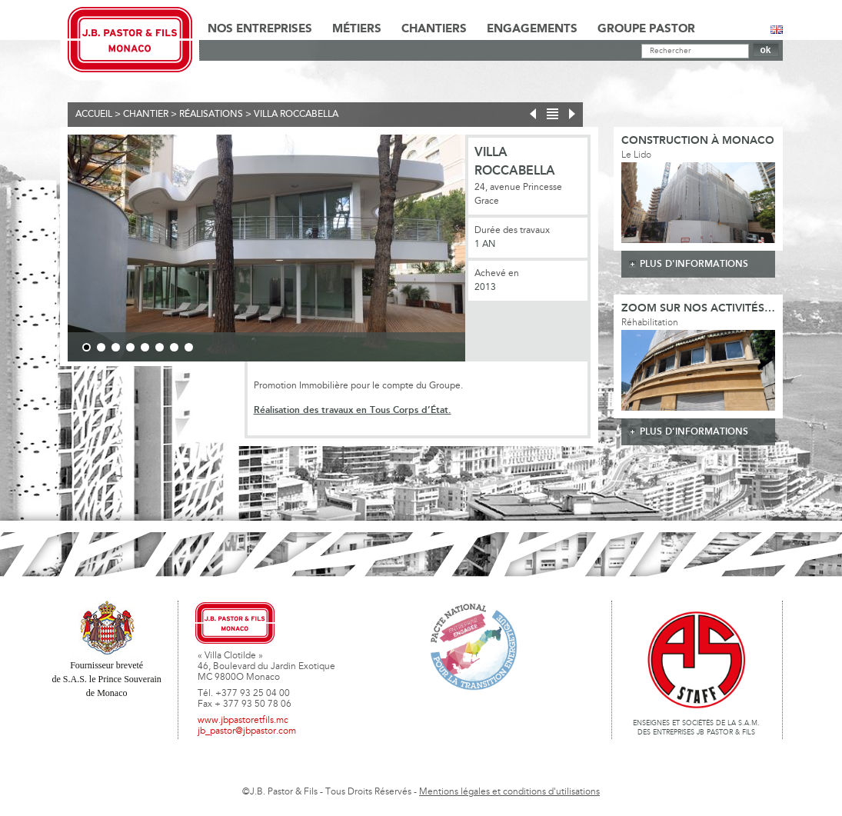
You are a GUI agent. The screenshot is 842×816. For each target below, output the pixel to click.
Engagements (532, 29)
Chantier (145, 114)
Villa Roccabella (296, 114)
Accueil (93, 114)
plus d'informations (694, 264)
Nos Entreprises (260, 29)
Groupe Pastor (646, 29)
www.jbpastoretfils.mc (243, 720)
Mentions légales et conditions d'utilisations (509, 792)
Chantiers (434, 29)
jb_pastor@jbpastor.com (247, 731)
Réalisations (211, 114)
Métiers (356, 29)
